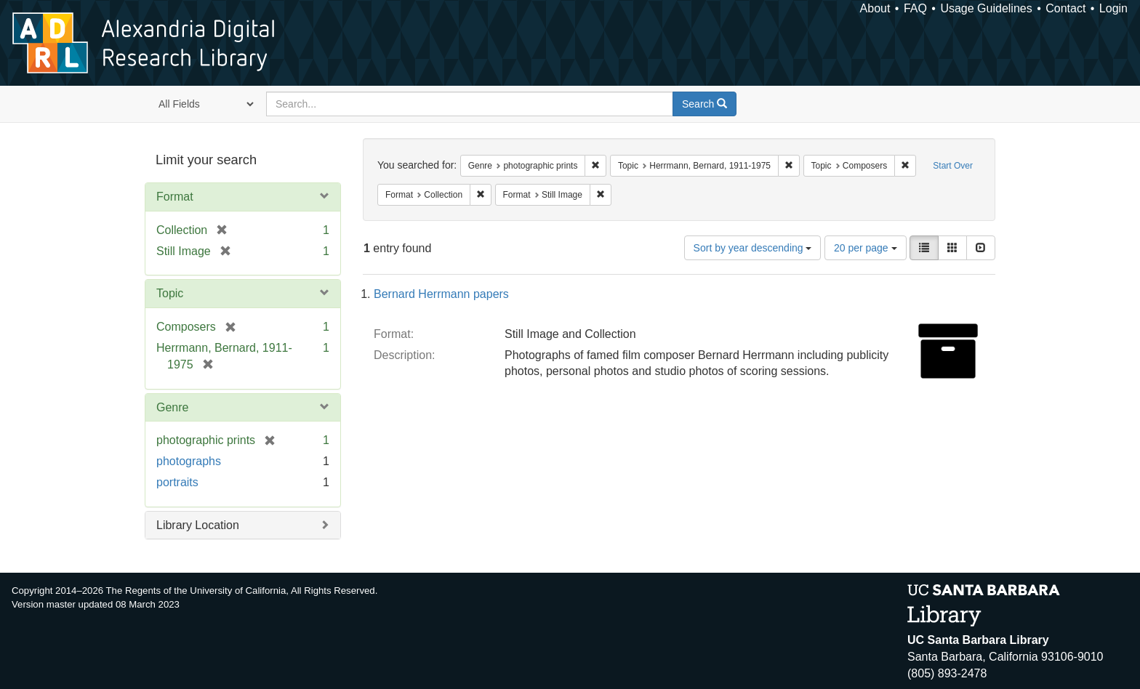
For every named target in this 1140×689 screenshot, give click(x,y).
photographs (188, 461)
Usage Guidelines (986, 8)
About (875, 8)
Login (1113, 8)
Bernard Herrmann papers (441, 294)
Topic (169, 293)
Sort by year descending (753, 248)
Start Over (953, 166)
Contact (1065, 8)
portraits (177, 482)
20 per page (865, 248)
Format (174, 196)
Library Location (197, 525)
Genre (172, 407)
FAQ (915, 8)
